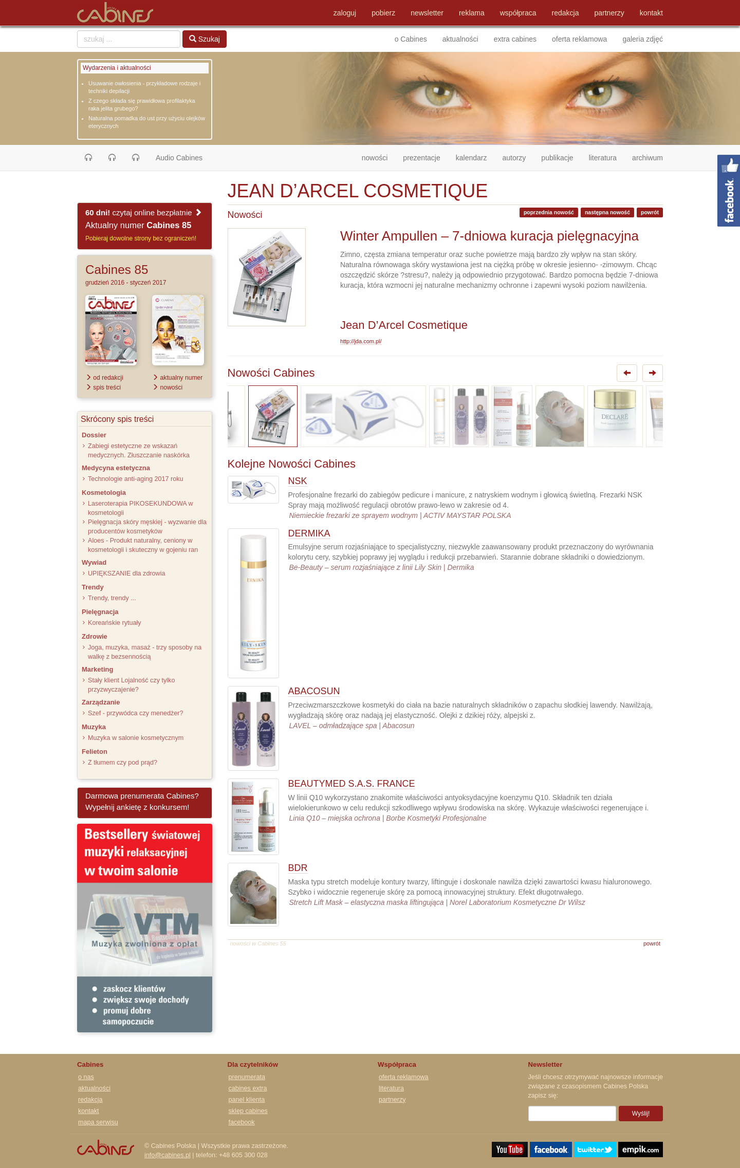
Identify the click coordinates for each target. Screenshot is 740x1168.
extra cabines (515, 39)
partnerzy (609, 13)
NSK (297, 481)
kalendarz (471, 158)
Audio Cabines (179, 158)
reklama (472, 13)
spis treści (103, 387)
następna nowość (607, 212)
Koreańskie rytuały (114, 622)
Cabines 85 (116, 269)
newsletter (427, 13)
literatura (603, 158)
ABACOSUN (314, 691)
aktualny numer (177, 377)
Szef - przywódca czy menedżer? (135, 713)
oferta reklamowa (579, 39)
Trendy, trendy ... (112, 598)
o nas (86, 1077)
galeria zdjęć (642, 39)
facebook (242, 1122)
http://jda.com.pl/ (361, 341)
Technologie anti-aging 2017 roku (135, 479)
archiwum (647, 158)
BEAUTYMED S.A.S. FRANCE (351, 783)
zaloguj (345, 13)
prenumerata (247, 1077)
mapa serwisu (98, 1122)
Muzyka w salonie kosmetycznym (135, 737)
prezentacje (421, 158)
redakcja (565, 13)
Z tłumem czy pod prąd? (122, 762)
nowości (379, 157)
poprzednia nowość (549, 212)
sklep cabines (248, 1111)
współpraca (518, 13)
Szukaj (204, 39)
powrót (650, 212)
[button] (88, 158)
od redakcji (104, 377)
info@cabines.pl (167, 1155)
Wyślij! (641, 1113)
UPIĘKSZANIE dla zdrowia (126, 573)
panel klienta (247, 1099)
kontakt (651, 13)
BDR (298, 868)
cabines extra (248, 1088)
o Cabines (411, 39)
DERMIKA (309, 533)
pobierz (383, 13)
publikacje (557, 158)
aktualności (460, 39)
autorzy (514, 158)
